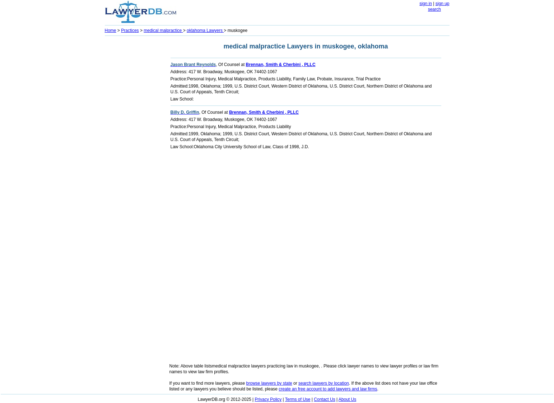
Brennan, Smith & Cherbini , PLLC (281, 64)
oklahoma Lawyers (205, 30)
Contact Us (324, 399)
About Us (347, 399)
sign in (425, 3)
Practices (130, 30)
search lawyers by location (323, 383)
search (434, 9)
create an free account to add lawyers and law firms (328, 389)
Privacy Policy (268, 399)
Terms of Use (298, 399)
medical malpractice (163, 30)
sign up (443, 3)
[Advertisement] (133, 145)
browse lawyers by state (269, 383)
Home (110, 30)
